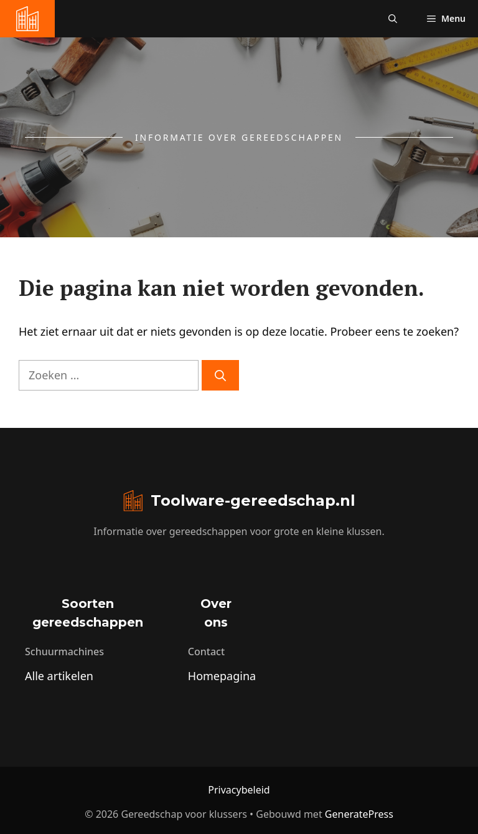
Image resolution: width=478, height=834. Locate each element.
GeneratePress (359, 814)
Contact (206, 651)
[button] (392, 18)
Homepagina (222, 675)
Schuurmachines (64, 651)
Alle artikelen (59, 675)
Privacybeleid (238, 790)
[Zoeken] (220, 375)
